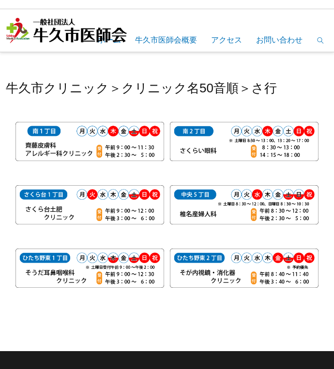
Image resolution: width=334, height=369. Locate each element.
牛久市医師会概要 (166, 39)
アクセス (226, 39)
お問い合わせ (279, 39)
